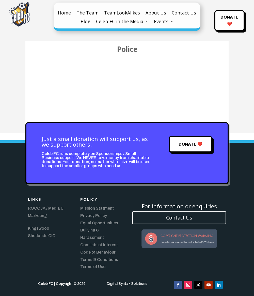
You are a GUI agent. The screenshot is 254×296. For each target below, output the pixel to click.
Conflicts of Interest (99, 245)
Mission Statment (97, 208)
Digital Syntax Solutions (127, 284)
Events (161, 22)
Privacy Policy (93, 215)
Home (64, 13)
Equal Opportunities (99, 223)
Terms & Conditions (99, 259)
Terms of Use (92, 266)
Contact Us (184, 13)
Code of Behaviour (98, 252)
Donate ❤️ (229, 20)
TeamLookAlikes (122, 13)
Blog (85, 22)
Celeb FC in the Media (119, 22)
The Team (87, 13)
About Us (156, 13)
